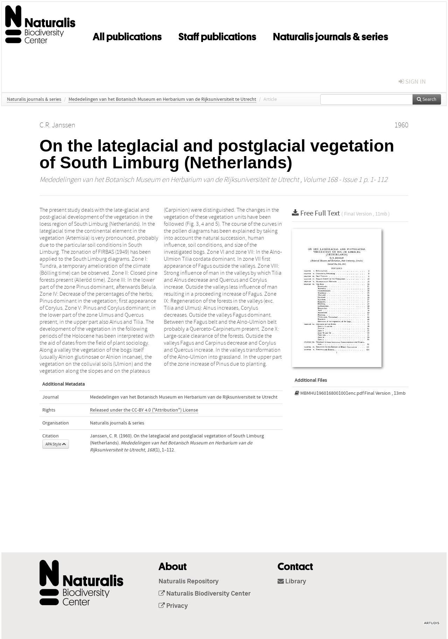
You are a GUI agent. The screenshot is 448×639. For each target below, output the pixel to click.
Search (426, 99)
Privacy (173, 606)
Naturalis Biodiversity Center (205, 594)
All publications (127, 35)
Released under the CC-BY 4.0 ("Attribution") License (144, 410)
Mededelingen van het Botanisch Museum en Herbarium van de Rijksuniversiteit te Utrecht (162, 99)
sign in (412, 81)
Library (292, 581)
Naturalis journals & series (330, 35)
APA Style (56, 444)
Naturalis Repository (189, 581)
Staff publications (217, 35)
